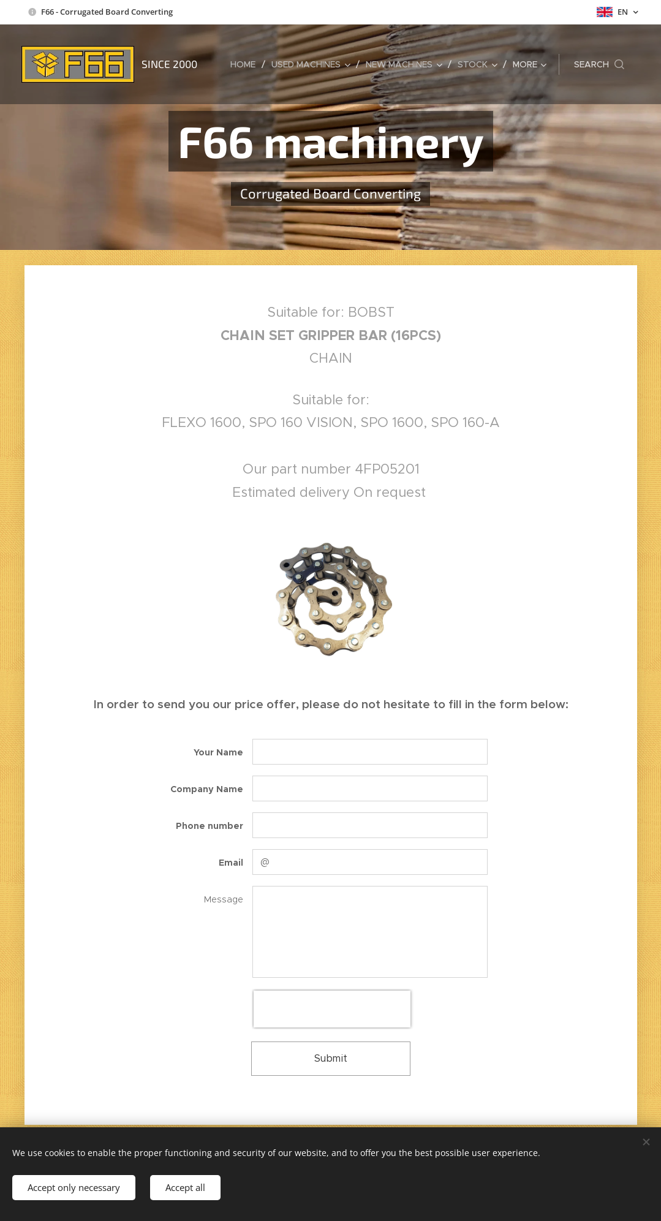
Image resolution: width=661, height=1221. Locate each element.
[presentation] (332, 1009)
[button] (599, 64)
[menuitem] (246, 64)
